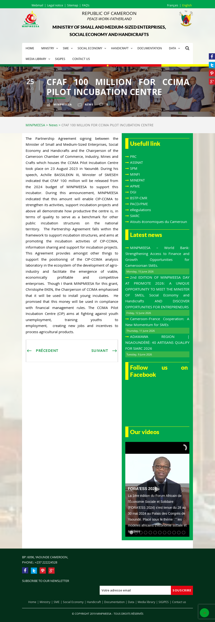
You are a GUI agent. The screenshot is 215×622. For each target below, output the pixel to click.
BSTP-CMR (138, 197)
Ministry (47, 48)
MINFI (135, 174)
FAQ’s (85, 5)
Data (172, 48)
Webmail (37, 5)
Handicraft (120, 48)
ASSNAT (136, 162)
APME (135, 186)
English (187, 5)
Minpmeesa (62, 104)
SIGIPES (60, 59)
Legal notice (55, 5)
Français (172, 5)
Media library (36, 59)
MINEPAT (137, 180)
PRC (133, 156)
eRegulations (140, 209)
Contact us (81, 59)
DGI (133, 192)
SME (66, 48)
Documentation (149, 48)
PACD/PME (139, 203)
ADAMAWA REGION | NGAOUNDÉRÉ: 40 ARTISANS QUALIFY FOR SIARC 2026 (157, 342)
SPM (133, 168)
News (89, 104)
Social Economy (90, 48)
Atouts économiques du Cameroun (158, 221)
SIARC (135, 215)
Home (30, 48)
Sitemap (72, 5)
